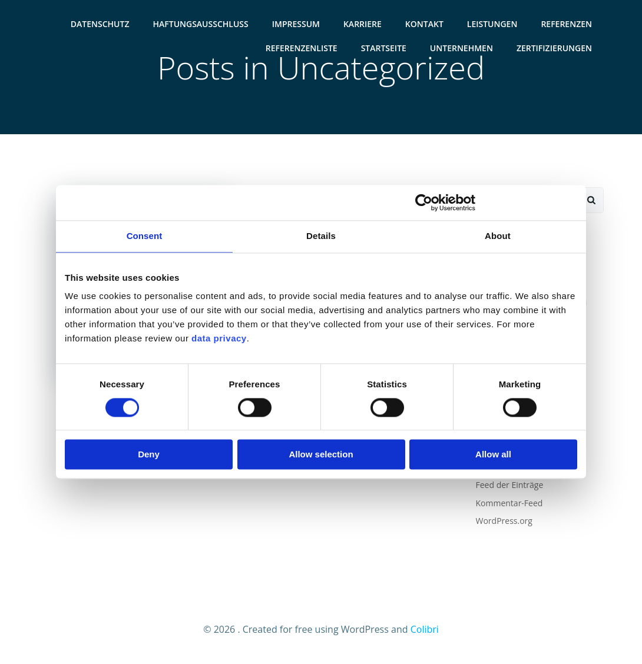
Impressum (296, 23)
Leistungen (492, 23)
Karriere (362, 23)
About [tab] (498, 236)
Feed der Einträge (510, 484)
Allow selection (321, 455)
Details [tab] (321, 236)
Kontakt (424, 23)
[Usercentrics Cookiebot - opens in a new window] (423, 202)
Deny (149, 455)
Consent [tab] (145, 236)
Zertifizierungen (554, 48)
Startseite (383, 48)
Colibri (425, 629)
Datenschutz (100, 23)
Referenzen (566, 23)
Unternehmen (461, 48)
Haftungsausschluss (201, 23)
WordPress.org (504, 520)
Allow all (493, 455)
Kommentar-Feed (509, 503)
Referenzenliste (301, 48)
